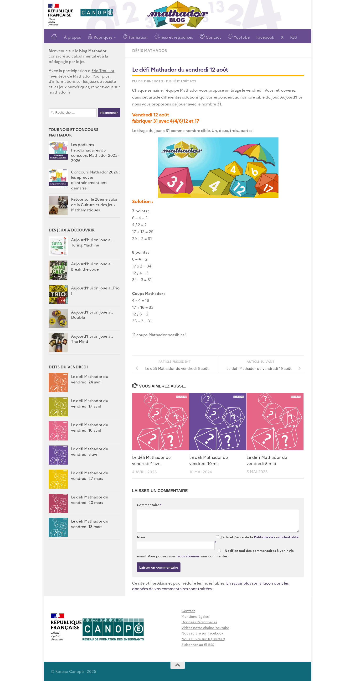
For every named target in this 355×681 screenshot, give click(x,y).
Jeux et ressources (173, 37)
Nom (141, 536)
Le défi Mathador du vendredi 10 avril (89, 427)
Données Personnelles (199, 621)
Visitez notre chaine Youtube (205, 627)
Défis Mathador (149, 50)
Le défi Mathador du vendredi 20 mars (89, 499)
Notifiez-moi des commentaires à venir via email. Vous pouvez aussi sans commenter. (215, 553)
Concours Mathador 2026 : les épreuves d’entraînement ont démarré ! (95, 179)
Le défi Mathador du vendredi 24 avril (89, 379)
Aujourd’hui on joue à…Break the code (92, 266)
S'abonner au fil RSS (197, 644)
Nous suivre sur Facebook (202, 633)
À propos (72, 37)
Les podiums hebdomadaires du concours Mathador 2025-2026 (95, 152)
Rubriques (99, 37)
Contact (210, 37)
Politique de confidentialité (276, 536)
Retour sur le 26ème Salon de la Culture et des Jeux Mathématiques (94, 204)
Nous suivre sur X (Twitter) (203, 638)
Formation (135, 37)
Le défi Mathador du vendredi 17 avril (89, 403)
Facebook (265, 37)
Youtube (239, 37)
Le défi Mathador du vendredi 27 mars (89, 475)
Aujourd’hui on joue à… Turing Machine (92, 242)
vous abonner (188, 555)
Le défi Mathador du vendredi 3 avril (89, 451)
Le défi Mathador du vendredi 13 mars (89, 523)
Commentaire (149, 504)
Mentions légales (195, 616)
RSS (293, 37)
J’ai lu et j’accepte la (256, 539)
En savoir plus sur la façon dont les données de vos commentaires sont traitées (210, 585)
